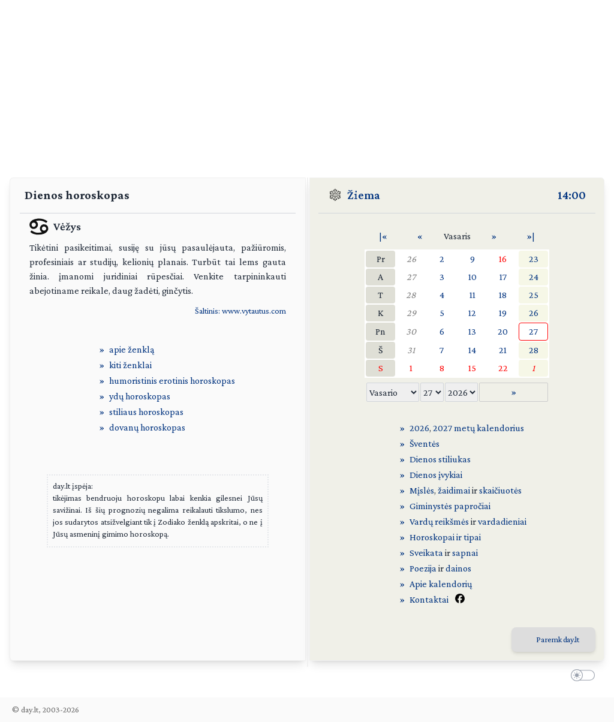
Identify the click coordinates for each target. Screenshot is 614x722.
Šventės (425, 443)
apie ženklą (131, 349)
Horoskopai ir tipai (445, 537)
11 (472, 295)
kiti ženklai (130, 365)
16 (503, 259)
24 (533, 277)
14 (472, 350)
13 (472, 331)
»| (530, 236)
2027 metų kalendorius (478, 428)
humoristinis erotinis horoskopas (172, 380)
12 (472, 313)
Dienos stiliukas (440, 459)
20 (503, 331)
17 (503, 277)
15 (472, 368)
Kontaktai (429, 599)
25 (533, 295)
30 (411, 331)
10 (472, 277)
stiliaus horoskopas (146, 412)
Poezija (423, 568)
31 (411, 350)
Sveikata (426, 552)
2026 (419, 428)
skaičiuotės (500, 490)
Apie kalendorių (441, 584)
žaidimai (454, 490)
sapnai (465, 552)
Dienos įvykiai (436, 475)
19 (503, 313)
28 (411, 295)
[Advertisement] (307, 84)
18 (503, 295)
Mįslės (422, 490)
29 (411, 313)
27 (411, 277)
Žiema (363, 194)
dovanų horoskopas (147, 427)
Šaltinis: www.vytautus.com (240, 310)
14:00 (572, 194)
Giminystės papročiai (450, 506)
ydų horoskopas (139, 396)
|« (383, 236)
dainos (458, 568)
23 (533, 259)
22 (503, 368)
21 (503, 350)
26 (411, 259)
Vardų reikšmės (439, 521)
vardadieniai (502, 521)
